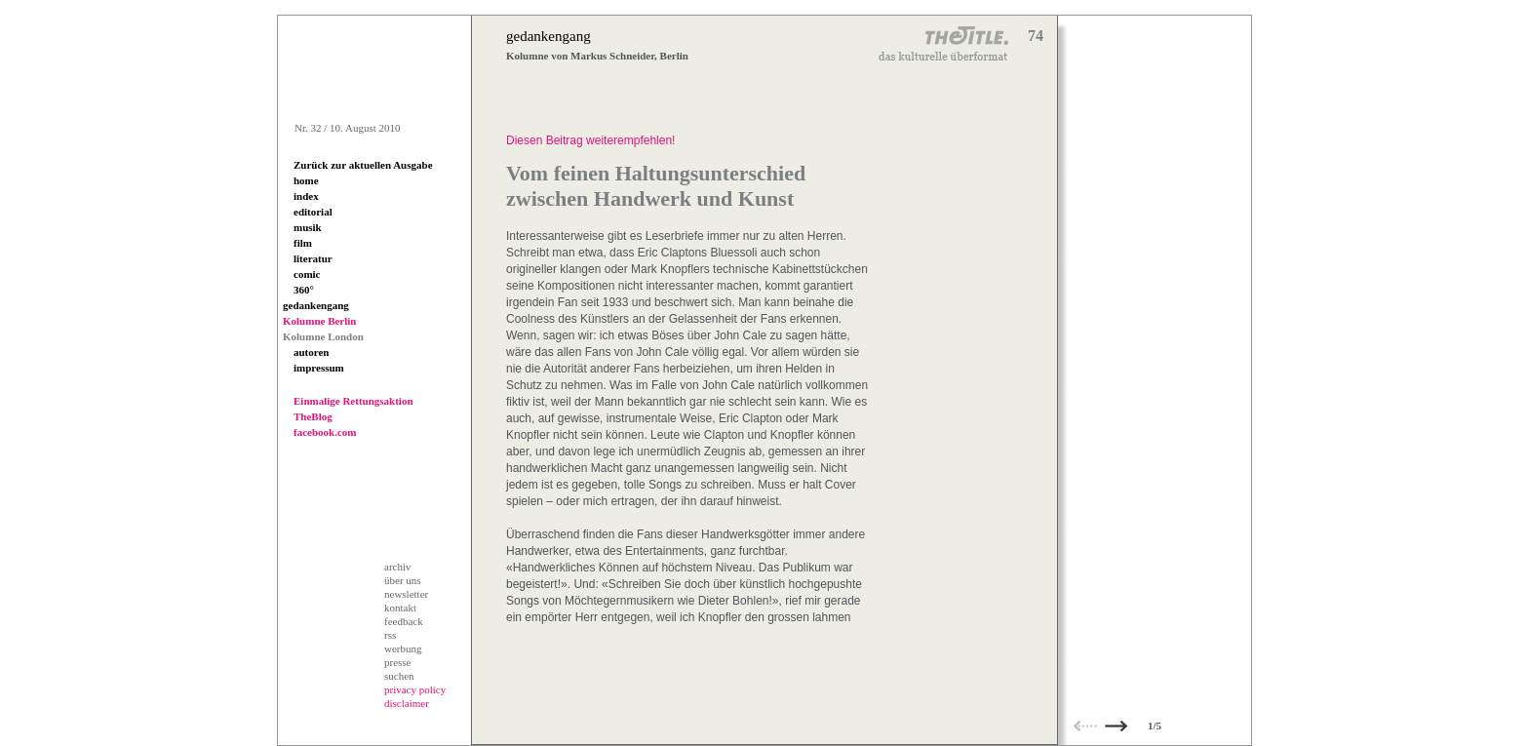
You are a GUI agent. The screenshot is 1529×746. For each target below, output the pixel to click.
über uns (402, 580)
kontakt (400, 607)
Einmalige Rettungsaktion (353, 401)
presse (398, 662)
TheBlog (313, 416)
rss (390, 635)
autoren (311, 352)
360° (304, 289)
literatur (313, 258)
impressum (319, 367)
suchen (399, 676)
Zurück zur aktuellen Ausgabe (363, 165)
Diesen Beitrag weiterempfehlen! (590, 140)
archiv (397, 566)
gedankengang (316, 305)
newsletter (406, 594)
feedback (403, 621)
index (306, 196)
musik (308, 227)
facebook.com (325, 432)
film (303, 243)
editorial (313, 211)
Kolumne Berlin (319, 321)
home (306, 180)
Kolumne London (323, 336)
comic (307, 274)
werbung (403, 648)
